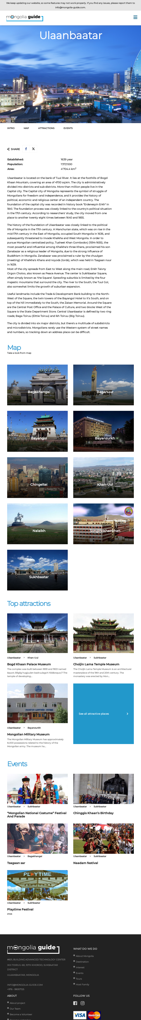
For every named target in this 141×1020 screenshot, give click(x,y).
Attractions (46, 128)
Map (26, 128)
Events (68, 128)
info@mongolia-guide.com (70, 7)
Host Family (82, 984)
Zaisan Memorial (75, 302)
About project (17, 1003)
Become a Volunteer (21, 1014)
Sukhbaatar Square (94, 273)
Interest (80, 967)
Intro (11, 128)
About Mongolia (85, 956)
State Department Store (40, 311)
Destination (82, 961)
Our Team (15, 1008)
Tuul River (62, 178)
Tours (79, 978)
